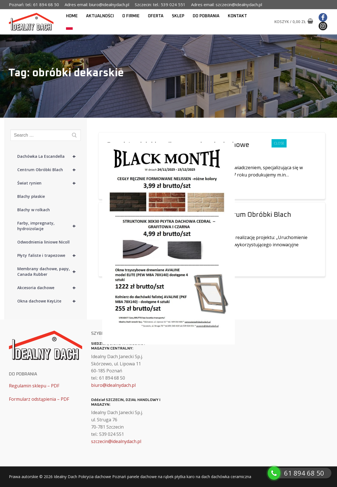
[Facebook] (323, 17)
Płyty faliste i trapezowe (49, 255)
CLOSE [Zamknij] (279, 143)
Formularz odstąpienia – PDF (39, 399)
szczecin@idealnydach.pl (116, 441)
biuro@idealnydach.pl (113, 385)
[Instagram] (323, 26)
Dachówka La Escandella (49, 156)
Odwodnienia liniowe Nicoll (43, 242)
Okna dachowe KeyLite (49, 301)
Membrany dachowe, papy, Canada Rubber (49, 271)
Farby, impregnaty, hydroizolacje (49, 226)
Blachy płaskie (31, 196)
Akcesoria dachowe (49, 287)
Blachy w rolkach (33, 209)
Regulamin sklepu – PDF (34, 386)
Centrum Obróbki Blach (49, 169)
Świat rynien (49, 183)
